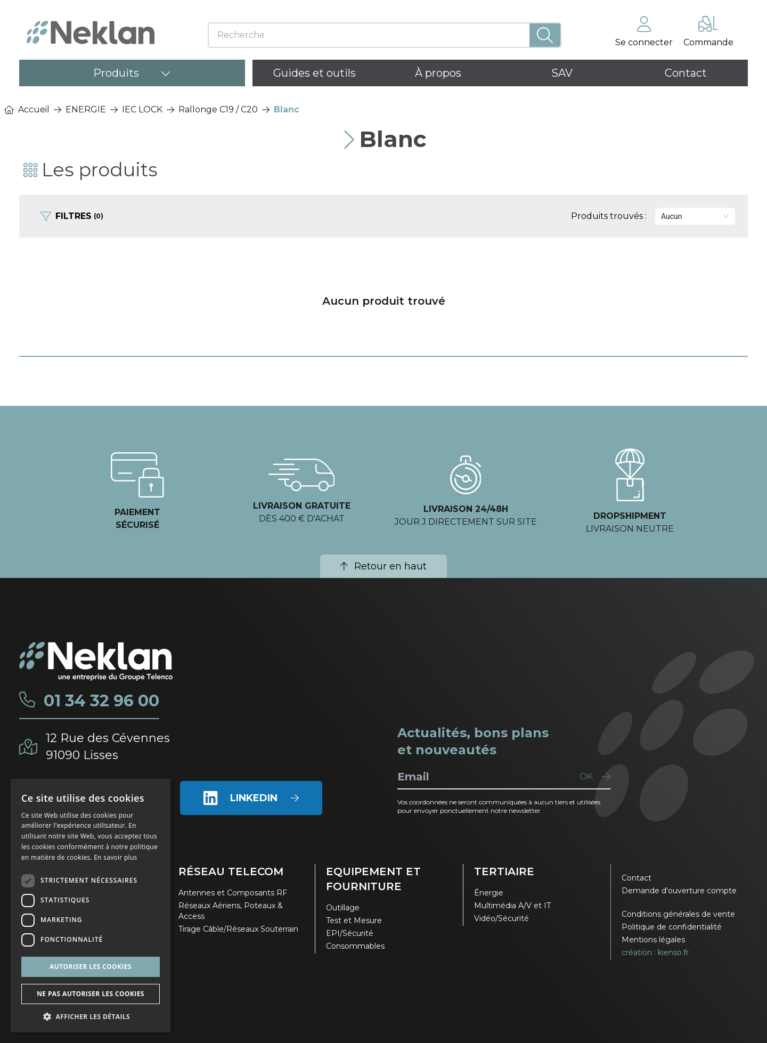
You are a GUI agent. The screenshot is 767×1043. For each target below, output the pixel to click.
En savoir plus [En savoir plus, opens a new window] (115, 857)
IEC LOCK (142, 109)
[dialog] (90, 905)
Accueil (27, 109)
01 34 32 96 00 (101, 701)
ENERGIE (86, 109)
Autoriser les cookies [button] (91, 966)
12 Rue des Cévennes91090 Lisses (108, 746)
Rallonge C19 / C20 (218, 109)
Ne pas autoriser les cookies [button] (90, 993)
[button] (90, 1016)
